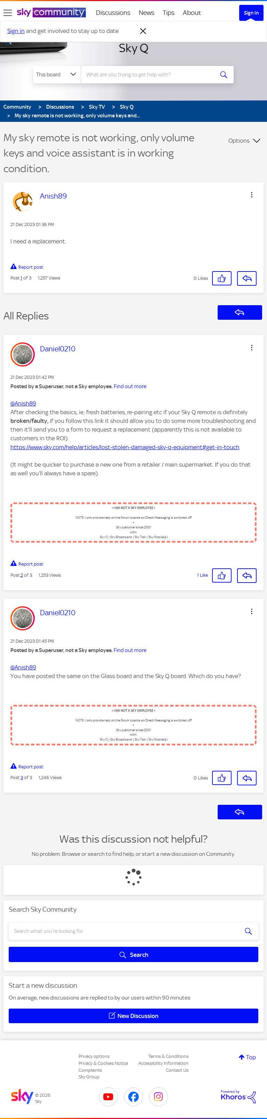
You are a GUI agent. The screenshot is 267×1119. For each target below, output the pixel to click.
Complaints (90, 1070)
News (146, 13)
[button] (252, 195)
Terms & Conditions (168, 1056)
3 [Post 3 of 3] (22, 777)
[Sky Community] (51, 12)
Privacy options (94, 1056)
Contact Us (177, 1070)
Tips (169, 13)
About (192, 13)
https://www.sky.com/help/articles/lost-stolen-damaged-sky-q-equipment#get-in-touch (125, 447)
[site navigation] (7, 13)
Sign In (251, 13)
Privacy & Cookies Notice (103, 1063)
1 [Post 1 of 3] (21, 278)
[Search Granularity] (57, 74)
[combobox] (149, 74)
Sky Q (133, 48)
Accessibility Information (163, 1063)
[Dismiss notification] (143, 31)
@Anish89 (23, 403)
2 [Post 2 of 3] (22, 575)
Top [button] (251, 1057)
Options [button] (239, 140)
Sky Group (89, 1076)
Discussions (113, 13)
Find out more (130, 386)
